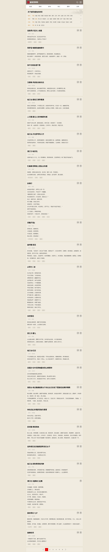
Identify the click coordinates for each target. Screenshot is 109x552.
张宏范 (33, 353)
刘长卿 (54, 22)
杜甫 (71, 22)
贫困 (43, 217)
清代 (71, 15)
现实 (64, 19)
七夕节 (30, 527)
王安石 (33, 449)
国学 (68, 6)
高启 (33, 33)
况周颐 (33, 430)
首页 (30, 6)
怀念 (34, 381)
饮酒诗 (54, 19)
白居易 (33, 535)
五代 (56, 15)
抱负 (39, 507)
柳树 (29, 544)
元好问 (33, 371)
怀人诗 (40, 19)
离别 (29, 507)
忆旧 (34, 362)
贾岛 (39, 22)
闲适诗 (44, 19)
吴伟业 (33, 102)
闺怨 (29, 145)
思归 (39, 310)
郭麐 (33, 390)
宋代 (59, 15)
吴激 (33, 120)
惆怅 (58, 19)
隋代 (50, 15)
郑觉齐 (33, 248)
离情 (43, 362)
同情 (67, 19)
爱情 (29, 59)
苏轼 (33, 319)
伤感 (70, 19)
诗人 (59, 6)
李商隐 (33, 412)
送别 (35, 42)
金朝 (62, 15)
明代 (68, 15)
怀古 (34, 128)
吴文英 (33, 516)
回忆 (36, 239)
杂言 (34, 217)
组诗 (43, 310)
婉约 (29, 128)
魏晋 (42, 15)
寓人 (39, 261)
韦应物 (43, 22)
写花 (34, 261)
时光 (39, 327)
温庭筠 (47, 22)
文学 (78, 6)
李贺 (51, 22)
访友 (29, 76)
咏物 (29, 261)
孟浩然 (33, 68)
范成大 (67, 22)
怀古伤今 (30, 177)
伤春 (29, 93)
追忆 (29, 381)
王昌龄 (59, 22)
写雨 (39, 458)
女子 (39, 160)
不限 (33, 15)
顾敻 (33, 137)
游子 (61, 19)
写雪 (29, 421)
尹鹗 (33, 467)
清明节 (30, 42)
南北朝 (46, 15)
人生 (48, 19)
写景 (34, 76)
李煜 (33, 51)
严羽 (33, 484)
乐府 (29, 217)
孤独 (35, 527)
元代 (65, 15)
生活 (48, 217)
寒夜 (29, 440)
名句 (49, 6)
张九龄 (63, 22)
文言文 (42, 25)
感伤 (36, 19)
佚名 (33, 154)
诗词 (40, 6)
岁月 (39, 93)
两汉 (39, 15)
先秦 (36, 15)
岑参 (36, 22)
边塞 (29, 310)
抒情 (29, 111)
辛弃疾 (33, 85)
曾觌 (33, 169)
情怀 (43, 128)
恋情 (39, 59)
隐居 (51, 19)
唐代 (53, 15)
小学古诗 (30, 239)
